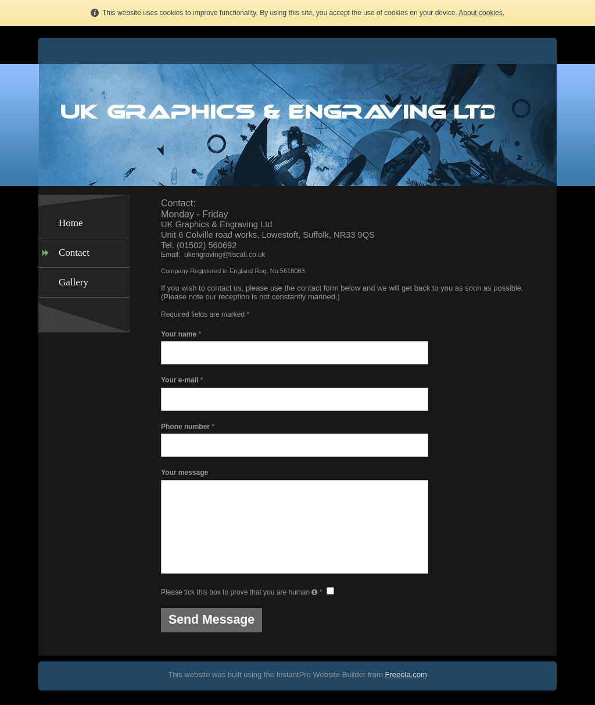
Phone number (187, 427)
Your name (181, 334)
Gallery (73, 282)
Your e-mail (182, 380)
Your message (184, 472)
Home (71, 222)
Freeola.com (406, 674)
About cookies (480, 13)
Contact (74, 252)
